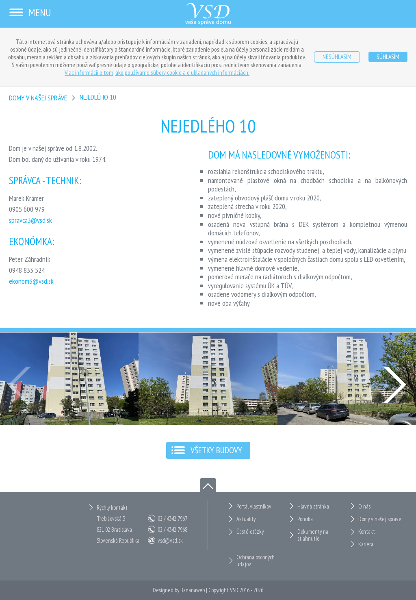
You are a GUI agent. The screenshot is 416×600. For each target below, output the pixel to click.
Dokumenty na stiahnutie (312, 535)
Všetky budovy (216, 450)
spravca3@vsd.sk (30, 220)
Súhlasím (388, 56)
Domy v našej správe (38, 97)
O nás (364, 506)
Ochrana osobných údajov (255, 561)
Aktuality (246, 518)
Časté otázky (250, 531)
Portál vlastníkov (253, 506)
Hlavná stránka (313, 506)
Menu (29, 12)
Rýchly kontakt (112, 507)
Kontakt (366, 531)
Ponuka (305, 518)
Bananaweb (192, 590)
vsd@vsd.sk (170, 540)
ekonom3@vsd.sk (31, 281)
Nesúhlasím (337, 56)
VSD (234, 590)
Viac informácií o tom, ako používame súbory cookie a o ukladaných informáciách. (157, 72)
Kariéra (365, 544)
